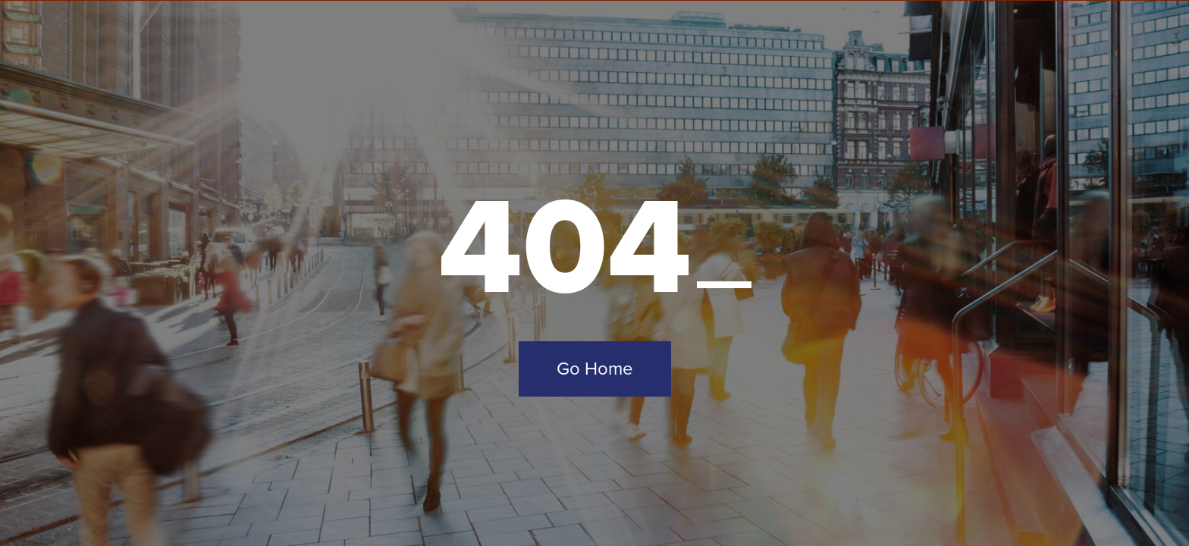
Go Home (595, 368)
